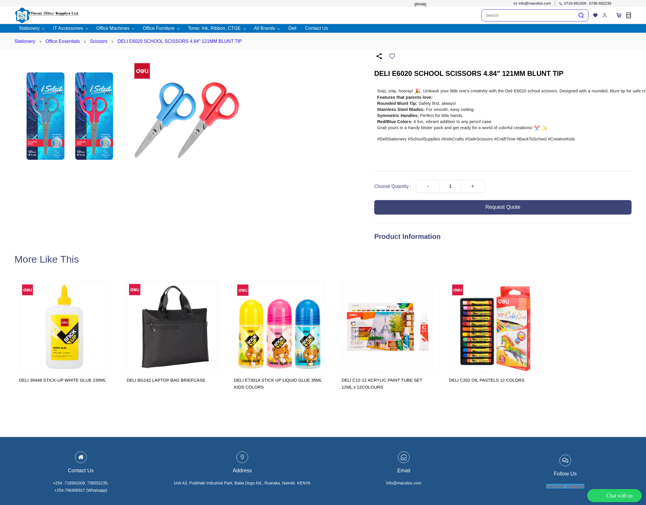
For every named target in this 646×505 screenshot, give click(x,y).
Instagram (575, 486)
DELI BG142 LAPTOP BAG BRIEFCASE (165, 380)
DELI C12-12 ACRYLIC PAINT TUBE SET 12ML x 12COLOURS (382, 383)
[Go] (580, 15)
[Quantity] (450, 186)
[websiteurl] (630, 3)
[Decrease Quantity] (428, 186)
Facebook (555, 486)
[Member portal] (605, 15)
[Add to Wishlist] (392, 56)
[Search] (528, 15)
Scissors (98, 41)
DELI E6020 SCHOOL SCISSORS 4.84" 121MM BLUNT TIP (180, 41)
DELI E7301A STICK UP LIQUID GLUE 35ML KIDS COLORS (278, 383)
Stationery (24, 41)
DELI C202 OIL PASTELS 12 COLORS (486, 380)
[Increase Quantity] (473, 186)
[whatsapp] (621, 3)
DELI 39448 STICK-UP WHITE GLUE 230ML (62, 380)
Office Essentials (62, 41)
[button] (595, 15)
